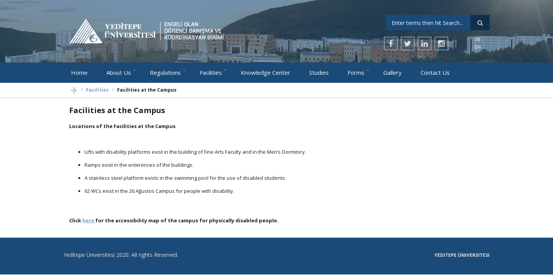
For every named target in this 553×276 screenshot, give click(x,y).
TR (477, 39)
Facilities (211, 72)
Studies (319, 72)
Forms (356, 72)
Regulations (165, 72)
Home (79, 72)
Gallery (392, 72)
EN (478, 46)
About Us (118, 72)
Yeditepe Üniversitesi (462, 255)
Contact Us (435, 72)
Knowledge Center (265, 72)
